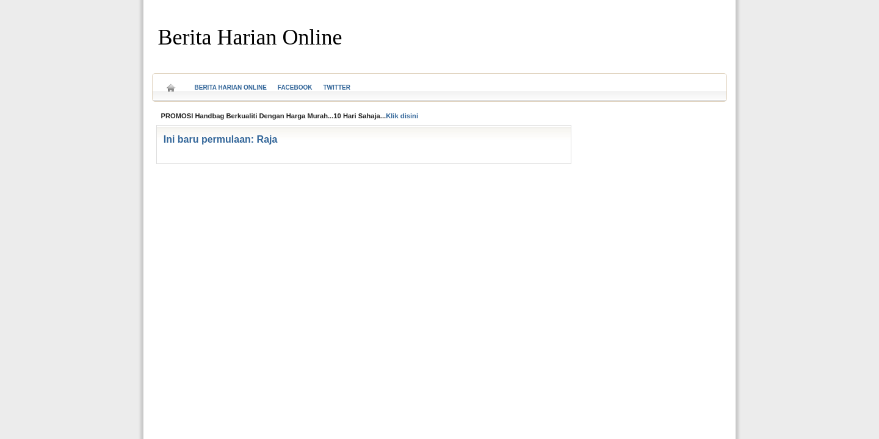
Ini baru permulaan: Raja (221, 139)
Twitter (337, 87)
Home (171, 84)
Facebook (295, 87)
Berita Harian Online (250, 37)
